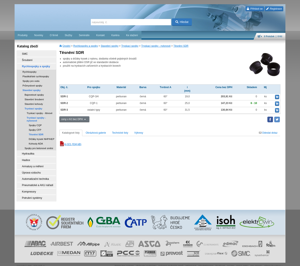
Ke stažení (132, 35)
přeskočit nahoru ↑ (273, 261)
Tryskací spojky (129, 45)
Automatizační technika (34, 175)
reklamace (190, 261)
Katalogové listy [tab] (71, 132)
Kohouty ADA (36, 142)
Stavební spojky (109, 45)
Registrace (274, 8)
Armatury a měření (31, 163)
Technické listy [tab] (120, 132)
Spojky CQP (35, 124)
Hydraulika (27, 152)
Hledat (182, 22)
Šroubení (26, 59)
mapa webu (242, 261)
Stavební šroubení (34, 98)
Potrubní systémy (31, 193)
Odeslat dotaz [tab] (268, 132)
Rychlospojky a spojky (85, 45)
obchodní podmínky (146, 261)
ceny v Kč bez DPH (72, 119)
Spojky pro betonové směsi (39, 147)
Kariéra (115, 35)
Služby (68, 35)
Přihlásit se (254, 8)
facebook (220, 261)
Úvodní (66, 45)
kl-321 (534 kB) (70, 144)
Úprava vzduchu (30, 169)
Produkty (23, 35)
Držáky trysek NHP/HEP (41, 138)
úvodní (230, 261)
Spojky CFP (35, 128)
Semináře (84, 35)
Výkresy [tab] (138, 132)
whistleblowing (205, 261)
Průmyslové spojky (32, 84)
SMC (24, 53)
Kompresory (28, 187)
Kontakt (100, 35)
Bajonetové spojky (34, 93)
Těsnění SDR (180, 45)
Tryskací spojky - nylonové (156, 45)
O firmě (54, 35)
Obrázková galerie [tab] (96, 132)
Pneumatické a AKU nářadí (36, 181)
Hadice (25, 158)
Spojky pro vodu (31, 80)
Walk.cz (41, 261)
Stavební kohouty (34, 102)
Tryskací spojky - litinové (39, 112)
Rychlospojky (29, 70)
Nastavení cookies (124, 261)
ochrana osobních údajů (170, 261)
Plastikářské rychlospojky (35, 75)
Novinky (38, 35)
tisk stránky (256, 261)
